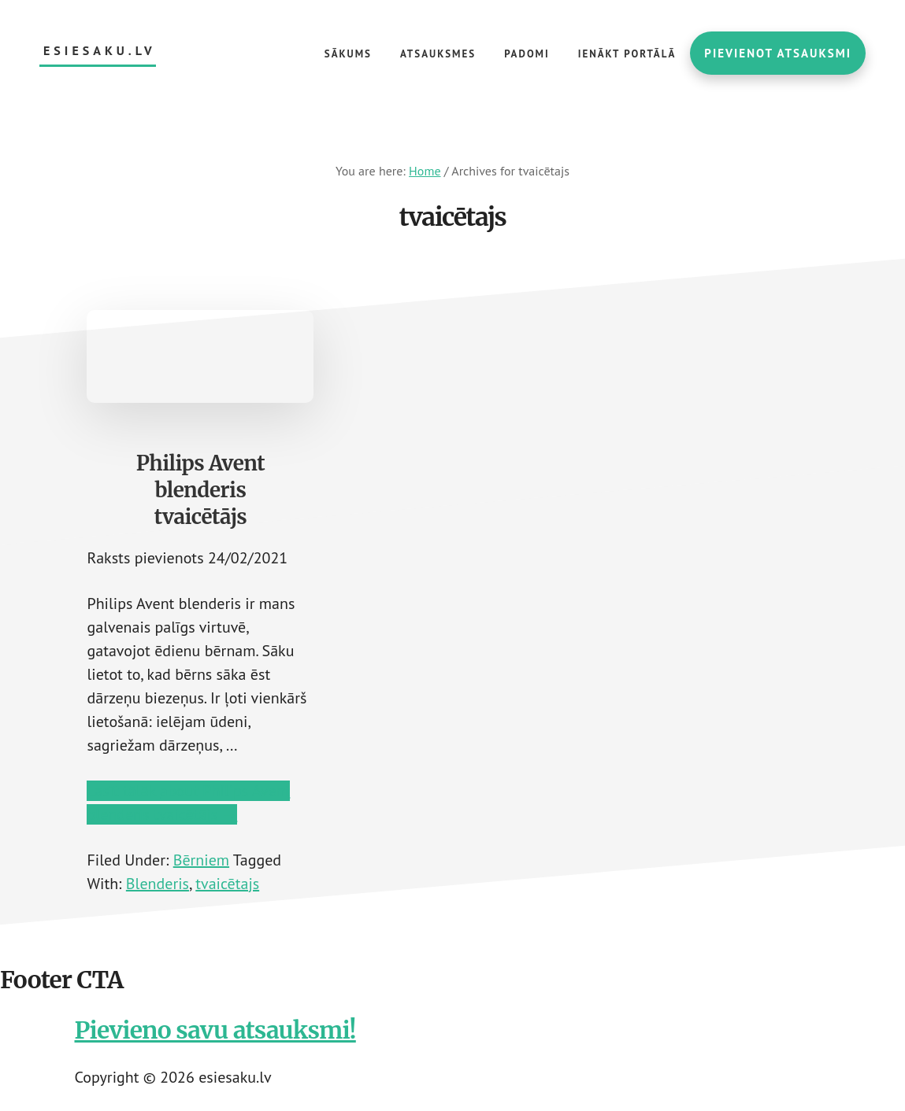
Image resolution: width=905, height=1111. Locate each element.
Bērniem (201, 860)
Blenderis (157, 883)
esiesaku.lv (99, 50)
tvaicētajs (227, 883)
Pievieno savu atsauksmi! (215, 1030)
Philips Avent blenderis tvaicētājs (200, 490)
